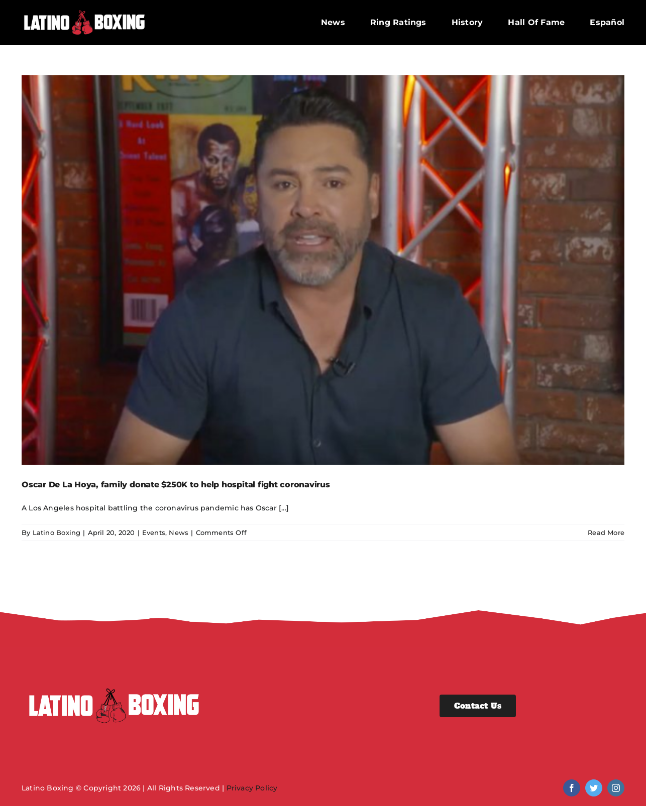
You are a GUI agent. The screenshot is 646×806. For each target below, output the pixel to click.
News (178, 532)
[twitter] (593, 787)
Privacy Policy (252, 787)
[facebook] (571, 787)
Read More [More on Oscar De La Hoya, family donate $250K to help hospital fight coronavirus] (606, 532)
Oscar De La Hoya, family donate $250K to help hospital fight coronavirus (176, 484)
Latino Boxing (57, 532)
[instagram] (615, 787)
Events (153, 532)
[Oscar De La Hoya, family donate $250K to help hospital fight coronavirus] (323, 270)
